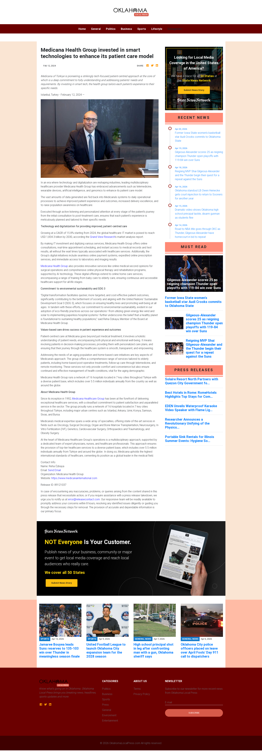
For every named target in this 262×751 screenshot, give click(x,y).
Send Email (54, 470)
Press (105, 704)
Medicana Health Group (54, 266)
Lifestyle (156, 28)
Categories (174, 28)
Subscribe (194, 712)
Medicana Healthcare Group (88, 398)
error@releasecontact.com (84, 499)
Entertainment (110, 720)
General (96, 28)
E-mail (168, 702)
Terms (137, 688)
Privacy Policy (142, 694)
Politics (111, 28)
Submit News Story (194, 90)
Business (126, 28)
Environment (109, 715)
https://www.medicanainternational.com (74, 478)
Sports (141, 28)
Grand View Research (102, 236)
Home (83, 28)
